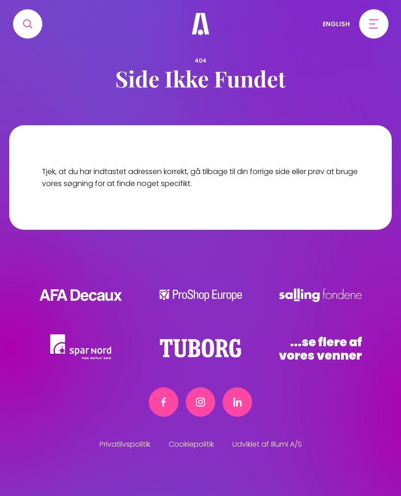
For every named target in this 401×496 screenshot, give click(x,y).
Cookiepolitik (191, 444)
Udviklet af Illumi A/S (267, 444)
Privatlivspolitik (125, 444)
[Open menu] (374, 24)
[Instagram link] (200, 402)
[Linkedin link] (237, 402)
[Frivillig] (200, 24)
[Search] (27, 24)
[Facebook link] (163, 402)
